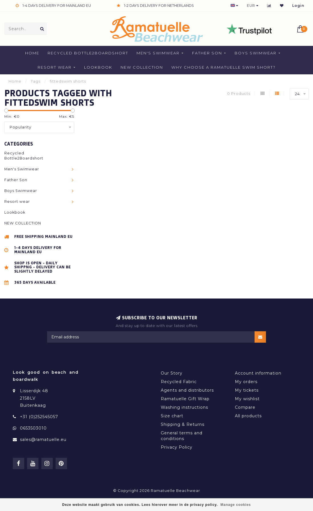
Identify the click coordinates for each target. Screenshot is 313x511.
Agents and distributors (187, 390)
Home (32, 53)
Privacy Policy (176, 447)
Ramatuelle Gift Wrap (185, 398)
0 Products (238, 93)
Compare (245, 407)
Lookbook (98, 67)
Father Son (207, 53)
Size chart (172, 415)
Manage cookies (235, 505)
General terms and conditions (181, 435)
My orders (246, 381)
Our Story (171, 373)
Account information (258, 373)
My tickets (247, 390)
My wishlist (247, 398)
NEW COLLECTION (142, 67)
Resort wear (55, 67)
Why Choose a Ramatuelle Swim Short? (223, 67)
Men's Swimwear (158, 53)
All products (248, 415)
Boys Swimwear (256, 53)
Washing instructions (184, 407)
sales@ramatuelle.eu (43, 439)
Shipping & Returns (182, 424)
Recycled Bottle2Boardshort (88, 53)
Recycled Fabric (179, 381)
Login (298, 5)
